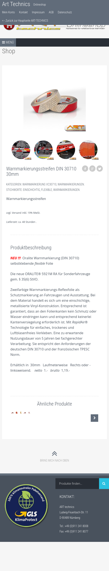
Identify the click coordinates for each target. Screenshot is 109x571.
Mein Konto (8, 12)
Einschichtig (31, 189)
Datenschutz (65, 12)
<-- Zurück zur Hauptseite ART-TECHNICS (25, 20)
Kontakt (23, 12)
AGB (51, 12)
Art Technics (16, 4)
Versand (16, 213)
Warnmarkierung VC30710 (39, 184)
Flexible (46, 189)
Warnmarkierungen (71, 184)
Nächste (94, 432)
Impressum (38, 12)
